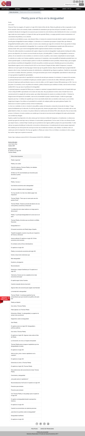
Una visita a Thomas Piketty (18, 306)
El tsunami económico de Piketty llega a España (23, 229)
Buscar (81, 4)
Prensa (55, 9)
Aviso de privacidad (47, 428)
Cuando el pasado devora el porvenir (20, 284)
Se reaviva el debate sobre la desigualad (21, 189)
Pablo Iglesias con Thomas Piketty (20, 309)
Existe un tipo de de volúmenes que (20, 255)
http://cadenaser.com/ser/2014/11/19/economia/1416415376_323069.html (31, 137)
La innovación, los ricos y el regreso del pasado (23, 340)
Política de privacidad (42, 432)
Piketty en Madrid (15, 302)
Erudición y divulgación (17, 262)
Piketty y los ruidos (16, 163)
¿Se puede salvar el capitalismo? (19, 379)
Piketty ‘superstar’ (15, 160)
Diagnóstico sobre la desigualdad (20, 319)
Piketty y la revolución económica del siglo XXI (23, 251)
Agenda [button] (42, 9)
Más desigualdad (15, 258)
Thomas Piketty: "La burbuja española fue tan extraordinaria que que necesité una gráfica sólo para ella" (25, 296)
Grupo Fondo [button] (6, 9)
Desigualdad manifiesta (17, 415)
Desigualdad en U (15, 225)
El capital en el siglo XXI (14, 150)
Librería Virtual (66, 9)
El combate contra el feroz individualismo (22, 244)
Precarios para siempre (17, 386)
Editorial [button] (18, 9)
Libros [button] (30, 9)
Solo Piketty (14, 322)
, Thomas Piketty (21, 366)
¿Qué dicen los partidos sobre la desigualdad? (23, 412)
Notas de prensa (13, 12)
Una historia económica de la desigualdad (22, 185)
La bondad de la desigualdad (18, 291)
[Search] (71, 4)
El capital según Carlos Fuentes (19, 280)
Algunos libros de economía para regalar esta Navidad (25, 287)
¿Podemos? (14, 178)
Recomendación (15, 266)
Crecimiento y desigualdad (18, 375)
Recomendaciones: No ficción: (25, 382)
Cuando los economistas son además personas (23, 408)
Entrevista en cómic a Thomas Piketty (21, 362)
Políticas (34, 428)
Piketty (16, 182)
